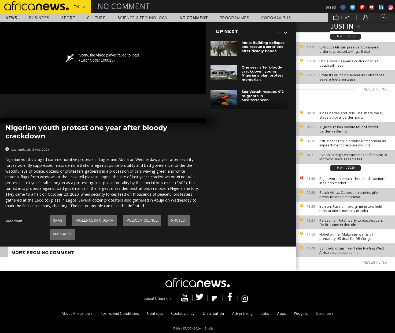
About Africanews (77, 314)
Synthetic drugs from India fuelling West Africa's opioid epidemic (351, 250)
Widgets (301, 314)
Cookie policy (183, 314)
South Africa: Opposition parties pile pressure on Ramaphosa (348, 194)
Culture (96, 18)
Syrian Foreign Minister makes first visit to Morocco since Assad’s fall (353, 157)
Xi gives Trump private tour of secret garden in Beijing (348, 129)
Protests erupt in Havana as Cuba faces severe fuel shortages (351, 77)
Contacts (155, 314)
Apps (281, 314)
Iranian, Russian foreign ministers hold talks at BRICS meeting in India (350, 208)
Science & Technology (142, 18)
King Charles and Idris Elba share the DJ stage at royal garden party (351, 115)
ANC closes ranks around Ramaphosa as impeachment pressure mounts (352, 143)
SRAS (57, 221)
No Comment (193, 18)
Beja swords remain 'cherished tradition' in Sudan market (352, 180)
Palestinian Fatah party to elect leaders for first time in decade (351, 222)
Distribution (213, 314)
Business (39, 18)
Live (341, 18)
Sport (68, 18)
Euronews (325, 314)
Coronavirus (276, 18)
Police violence (142, 221)
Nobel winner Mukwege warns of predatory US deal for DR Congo (346, 236)
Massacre (62, 234)
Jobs (265, 314)
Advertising (242, 314)
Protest (179, 221)
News (11, 18)
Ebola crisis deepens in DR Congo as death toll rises (348, 63)
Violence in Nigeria (94, 221)
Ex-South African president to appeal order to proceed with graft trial (349, 49)
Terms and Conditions (120, 314)
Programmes (234, 18)
